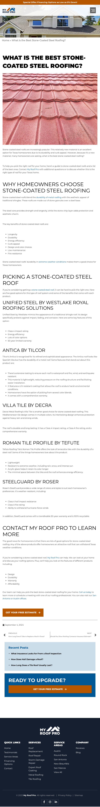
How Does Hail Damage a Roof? (27, 661)
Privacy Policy (64, 795)
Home (5, 40)
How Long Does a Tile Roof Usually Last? (31, 666)
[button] (93, 10)
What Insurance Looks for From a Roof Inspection (36, 655)
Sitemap (79, 795)
